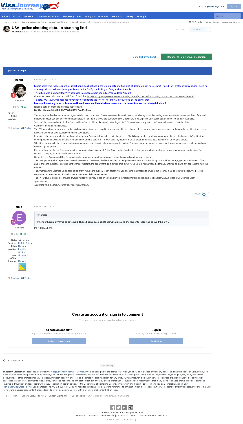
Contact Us (92, 415)
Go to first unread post (144, 57)
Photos (27, 128)
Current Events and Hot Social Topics (60, 31)
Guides (28, 16)
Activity (141, 16)
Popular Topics (212, 22)
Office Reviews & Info (47, 16)
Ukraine (22, 261)
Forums (6, 16)
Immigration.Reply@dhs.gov (16, 387)
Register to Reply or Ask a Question (186, 57)
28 (23, 107)
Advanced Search (231, 22)
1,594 (24, 234)
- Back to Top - (107, 365)
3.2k (14, 234)
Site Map (80, 415)
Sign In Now (156, 341)
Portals (16, 16)
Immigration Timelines (96, 16)
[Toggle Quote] (38, 215)
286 (16, 107)
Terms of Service (147, 415)
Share (181, 29)
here (75, 390)
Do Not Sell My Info (126, 415)
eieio (18, 206)
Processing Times (72, 16)
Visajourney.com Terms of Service (67, 371)
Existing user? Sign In (211, 6)
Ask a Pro (116, 16)
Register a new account (59, 341)
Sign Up (233, 6)
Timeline (15, 128)
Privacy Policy (107, 415)
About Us (162, 415)
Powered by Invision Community (121, 419)
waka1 (18, 31)
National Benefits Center (22, 249)
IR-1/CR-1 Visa (25, 243)
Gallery (129, 16)
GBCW (198, 194)
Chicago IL (23, 255)
